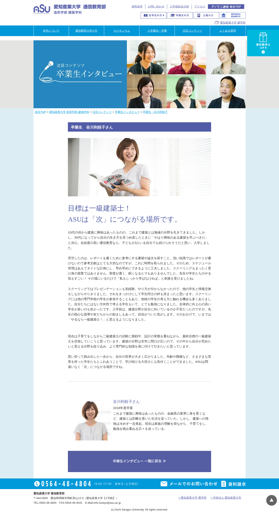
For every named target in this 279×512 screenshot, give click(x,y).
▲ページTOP (271, 500)
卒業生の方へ (180, 15)
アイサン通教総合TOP (226, 6)
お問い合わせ (156, 6)
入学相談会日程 (179, 6)
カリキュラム (122, 30)
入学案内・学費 (157, 30)
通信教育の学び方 (86, 30)
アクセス (199, 6)
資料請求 (137, 6)
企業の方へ (206, 15)
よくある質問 (227, 30)
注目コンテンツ (192, 30)
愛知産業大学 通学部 (233, 22)
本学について (51, 30)
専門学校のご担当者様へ (233, 15)
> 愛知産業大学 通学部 (192, 497)
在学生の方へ (153, 15)
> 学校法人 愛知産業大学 (226, 497)
